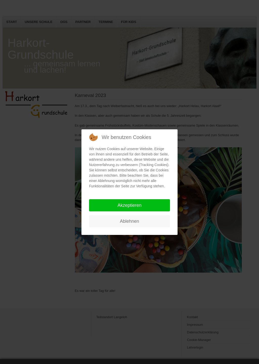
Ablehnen (129, 221)
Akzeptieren (129, 205)
